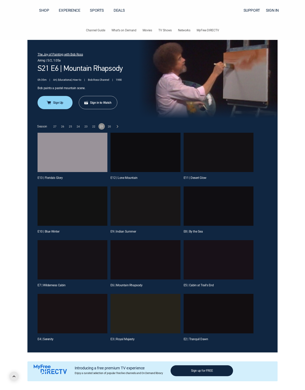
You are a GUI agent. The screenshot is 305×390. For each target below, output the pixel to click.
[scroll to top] (14, 376)
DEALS (119, 10)
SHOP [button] (46, 10)
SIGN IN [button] (274, 10)
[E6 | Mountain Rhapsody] (145, 259)
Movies (147, 30)
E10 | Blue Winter (48, 231)
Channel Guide (95, 30)
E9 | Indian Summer (123, 231)
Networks (184, 30)
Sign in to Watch (97, 102)
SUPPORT (252, 10)
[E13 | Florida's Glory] (72, 152)
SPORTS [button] (99, 10)
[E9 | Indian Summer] (145, 206)
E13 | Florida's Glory (50, 178)
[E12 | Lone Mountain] (145, 152)
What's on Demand (123, 30)
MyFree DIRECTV (208, 30)
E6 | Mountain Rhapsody (126, 285)
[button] (295, 10)
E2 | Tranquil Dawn (196, 339)
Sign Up (54, 102)
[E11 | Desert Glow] (218, 152)
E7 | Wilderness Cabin (52, 285)
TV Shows (165, 30)
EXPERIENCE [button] (72, 10)
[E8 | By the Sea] (218, 206)
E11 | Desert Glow (195, 178)
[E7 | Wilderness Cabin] (72, 259)
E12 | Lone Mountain (123, 178)
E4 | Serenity (45, 339)
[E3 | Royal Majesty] (145, 313)
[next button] (117, 126)
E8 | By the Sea (193, 231)
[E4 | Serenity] (72, 313)
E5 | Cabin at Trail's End (199, 285)
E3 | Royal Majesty (122, 339)
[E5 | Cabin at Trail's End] (218, 259)
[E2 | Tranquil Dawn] (218, 313)
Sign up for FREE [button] (202, 370)
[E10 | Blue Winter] (72, 206)
